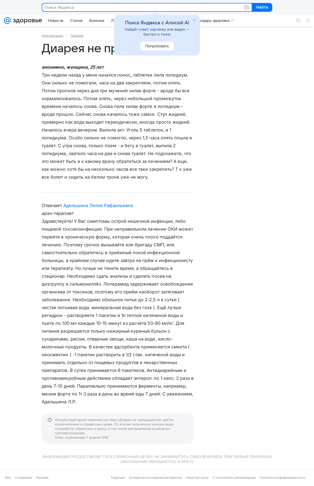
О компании (23, 477)
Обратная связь (197, 477)
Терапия (76, 36)
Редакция (118, 477)
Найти (262, 7)
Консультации (52, 36)
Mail (8, 477)
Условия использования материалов (155, 477)
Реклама (42, 477)
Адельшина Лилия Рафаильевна (98, 205)
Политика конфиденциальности (282, 477)
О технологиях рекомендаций (234, 477)
